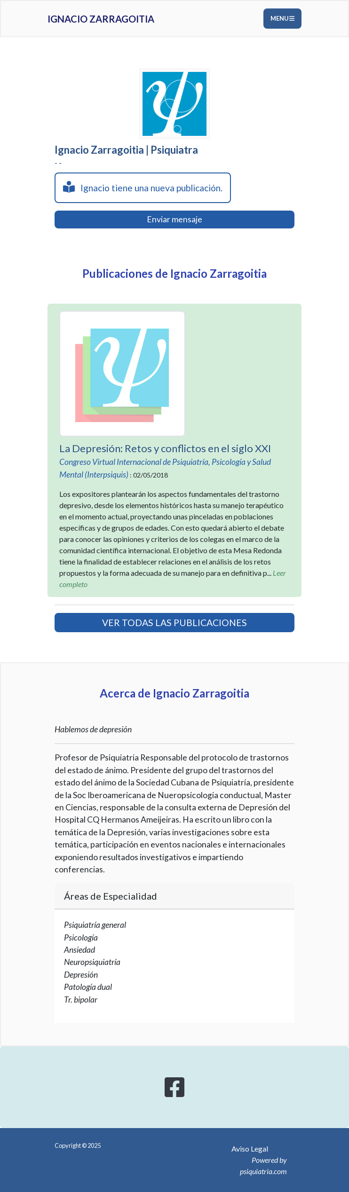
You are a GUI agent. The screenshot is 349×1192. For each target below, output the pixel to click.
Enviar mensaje (174, 219)
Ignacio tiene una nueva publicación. (142, 187)
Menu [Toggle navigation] (282, 18)
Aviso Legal (249, 1148)
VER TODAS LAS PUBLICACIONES (174, 622)
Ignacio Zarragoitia (101, 18)
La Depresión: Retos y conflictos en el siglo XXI (165, 448)
